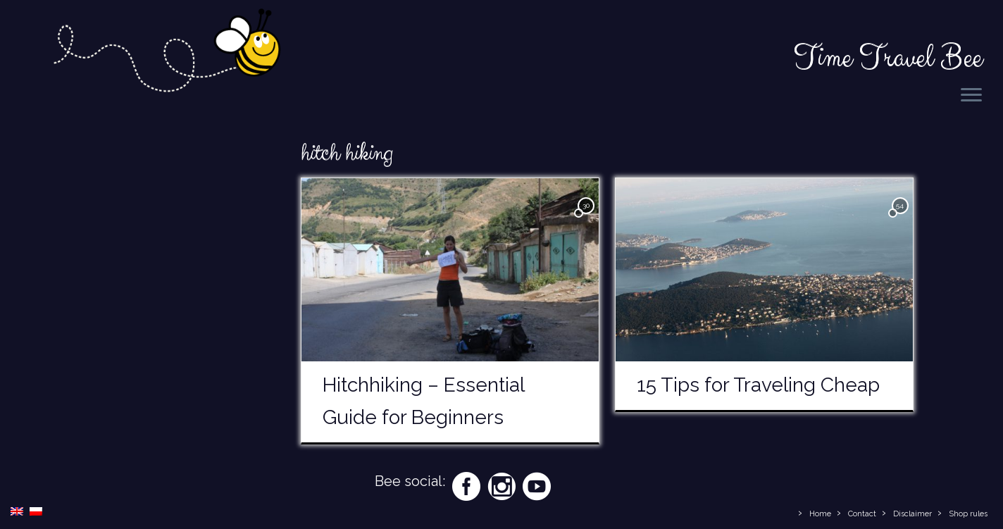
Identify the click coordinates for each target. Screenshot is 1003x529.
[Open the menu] (971, 95)
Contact (862, 513)
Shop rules (968, 513)
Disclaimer (912, 513)
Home (820, 513)
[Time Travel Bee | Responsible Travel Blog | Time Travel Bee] (166, 53)
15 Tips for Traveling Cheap (758, 385)
